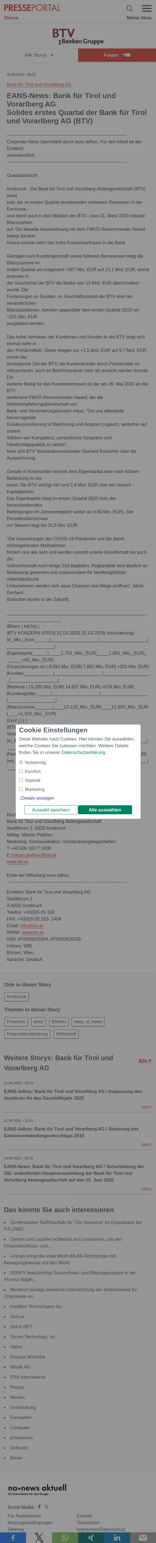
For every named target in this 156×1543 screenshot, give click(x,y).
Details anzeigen (38, 798)
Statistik (33, 780)
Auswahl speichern (51, 810)
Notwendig (35, 762)
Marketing (35, 789)
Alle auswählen (105, 810)
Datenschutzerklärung (83, 752)
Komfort (33, 771)
